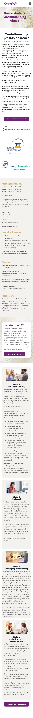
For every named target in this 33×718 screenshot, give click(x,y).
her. (7, 310)
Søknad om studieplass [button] (16, 704)
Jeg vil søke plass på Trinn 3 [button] (14, 354)
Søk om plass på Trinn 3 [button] (16, 119)
